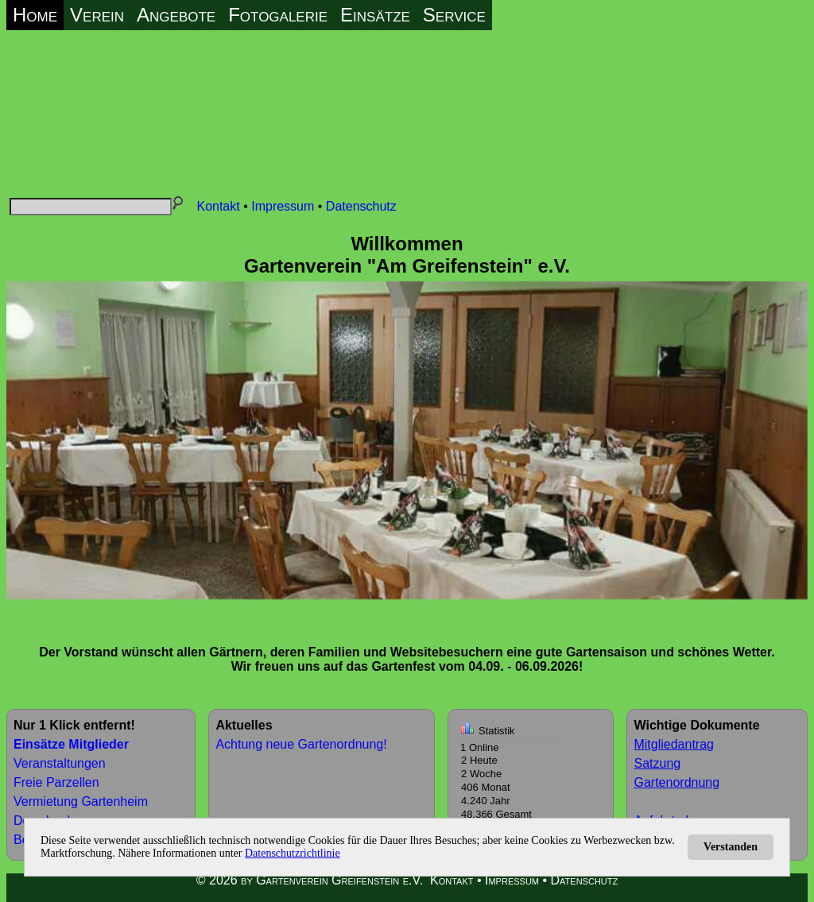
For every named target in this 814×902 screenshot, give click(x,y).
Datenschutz (361, 206)
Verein (97, 14)
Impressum (282, 206)
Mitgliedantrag (674, 744)
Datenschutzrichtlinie (292, 853)
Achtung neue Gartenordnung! (300, 744)
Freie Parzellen (56, 782)
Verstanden (731, 847)
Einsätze (375, 14)
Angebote (176, 14)
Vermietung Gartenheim (81, 801)
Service (454, 14)
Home (35, 14)
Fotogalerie (278, 14)
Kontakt (217, 206)
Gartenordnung (676, 782)
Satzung (657, 763)
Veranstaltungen (60, 763)
